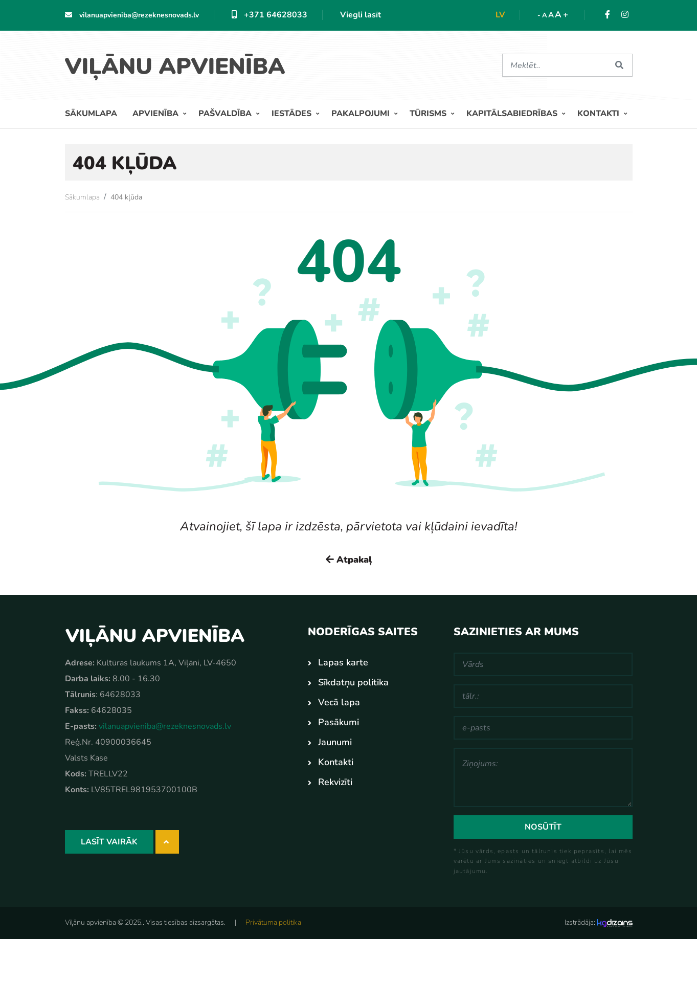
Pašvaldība (226, 113)
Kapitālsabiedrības (512, 113)
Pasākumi (338, 722)
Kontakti (599, 113)
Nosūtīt (543, 827)
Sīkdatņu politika (353, 682)
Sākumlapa (91, 113)
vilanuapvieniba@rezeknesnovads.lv (132, 15)
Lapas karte (343, 662)
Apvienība (156, 113)
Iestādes (292, 113)
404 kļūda (126, 197)
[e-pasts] (543, 728)
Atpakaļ (349, 559)
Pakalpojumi (361, 113)
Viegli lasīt (360, 14)
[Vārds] (543, 664)
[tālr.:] (543, 696)
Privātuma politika (273, 922)
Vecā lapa (339, 702)
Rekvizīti (335, 782)
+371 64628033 (269, 14)
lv (500, 14)
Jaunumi (335, 742)
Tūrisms (429, 113)
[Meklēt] (555, 65)
